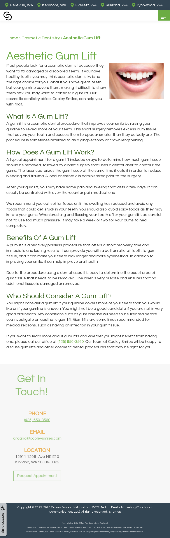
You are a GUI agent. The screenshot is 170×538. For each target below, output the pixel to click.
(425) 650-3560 (71, 342)
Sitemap (115, 511)
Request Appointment (37, 484)
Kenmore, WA (51, 5)
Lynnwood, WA (147, 5)
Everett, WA (83, 5)
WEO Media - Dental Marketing (114, 507)
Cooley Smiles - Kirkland (68, 507)
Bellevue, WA (19, 5)
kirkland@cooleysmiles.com (37, 447)
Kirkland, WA (114, 5)
